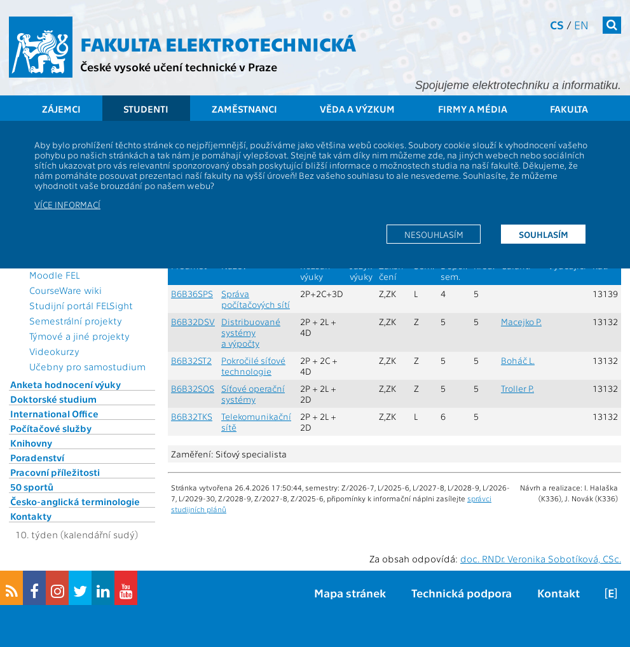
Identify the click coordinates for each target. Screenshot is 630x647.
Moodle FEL (54, 275)
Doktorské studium (53, 399)
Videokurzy (54, 351)
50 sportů (31, 486)
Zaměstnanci (244, 109)
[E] (611, 592)
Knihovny (31, 443)
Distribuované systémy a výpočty (250, 332)
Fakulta (569, 109)
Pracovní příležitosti (55, 472)
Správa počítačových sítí (255, 299)
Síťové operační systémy (253, 394)
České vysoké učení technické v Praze (178, 66)
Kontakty (30, 516)
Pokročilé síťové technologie (253, 366)
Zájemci (61, 109)
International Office (54, 413)
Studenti (145, 109)
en (581, 24)
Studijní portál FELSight (81, 305)
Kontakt (558, 592)
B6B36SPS (192, 293)
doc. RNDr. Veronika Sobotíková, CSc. (540, 558)
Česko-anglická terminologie (75, 501)
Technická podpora (461, 592)
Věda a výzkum (357, 109)
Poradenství (37, 457)
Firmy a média (472, 109)
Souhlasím (543, 234)
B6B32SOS (192, 388)
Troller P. (517, 388)
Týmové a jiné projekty (79, 336)
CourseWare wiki (65, 290)
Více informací (67, 204)
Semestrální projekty (75, 320)
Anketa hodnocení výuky (65, 384)
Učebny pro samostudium (87, 366)
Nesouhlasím (433, 234)
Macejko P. (521, 321)
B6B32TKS (191, 416)
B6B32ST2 (191, 360)
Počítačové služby (51, 428)
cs (557, 24)
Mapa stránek (350, 592)
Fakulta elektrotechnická (218, 43)
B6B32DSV (193, 321)
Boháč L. (518, 360)
